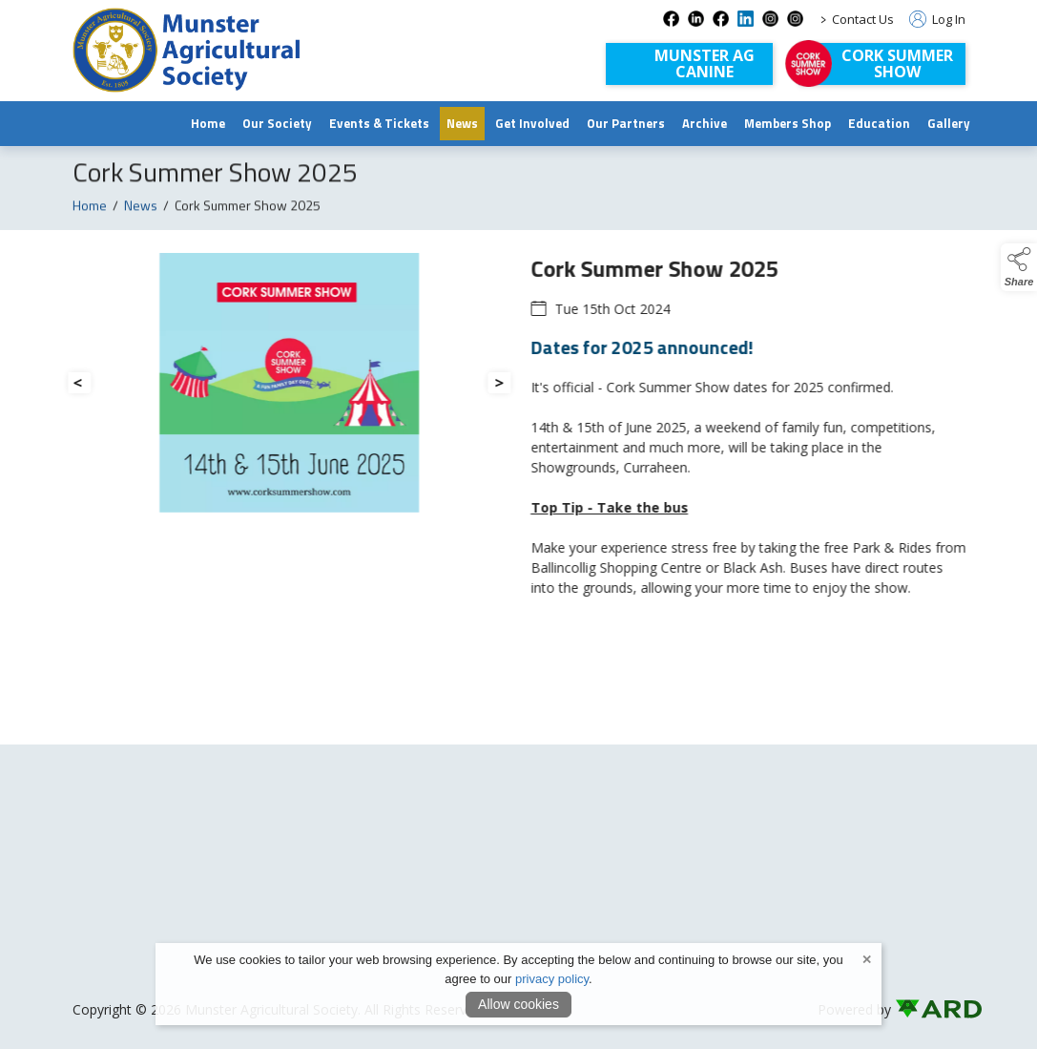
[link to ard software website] (930, 1009)
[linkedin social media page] (696, 18)
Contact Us (863, 19)
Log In (937, 19)
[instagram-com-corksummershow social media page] (795, 18)
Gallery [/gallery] (948, 123)
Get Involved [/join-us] (532, 123)
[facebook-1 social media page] (721, 18)
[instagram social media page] (770, 18)
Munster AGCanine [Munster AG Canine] (704, 63)
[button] (1019, 267)
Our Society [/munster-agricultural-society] (277, 123)
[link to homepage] (187, 50)
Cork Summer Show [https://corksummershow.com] (897, 63)
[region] (518, 450)
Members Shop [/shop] (787, 123)
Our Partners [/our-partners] (626, 123)
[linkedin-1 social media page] (745, 18)
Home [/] (208, 123)
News (140, 212)
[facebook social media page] (671, 18)
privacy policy (552, 979)
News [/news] (462, 123)
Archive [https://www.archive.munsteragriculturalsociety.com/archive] (704, 123)
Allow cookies (518, 1004)
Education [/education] (879, 123)
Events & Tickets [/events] (379, 123)
